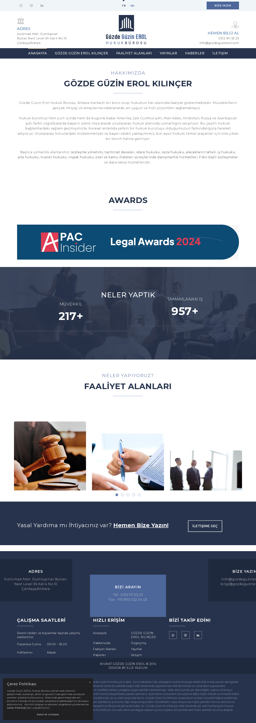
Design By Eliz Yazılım (128, 668)
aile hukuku (28, 157)
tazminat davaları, (120, 152)
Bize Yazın (223, 5)
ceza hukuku (173, 152)
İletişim (220, 53)
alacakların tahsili (201, 152)
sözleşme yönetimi (87, 152)
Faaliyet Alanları (134, 53)
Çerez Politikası (16, 707)
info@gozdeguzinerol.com (219, 43)
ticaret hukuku (54, 157)
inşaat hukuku (81, 157)
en (132, 5)
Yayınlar (168, 53)
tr (124, 5)
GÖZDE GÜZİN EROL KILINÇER (81, 53)
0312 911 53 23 (228, 38)
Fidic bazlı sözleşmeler (218, 157)
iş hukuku (226, 152)
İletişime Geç (205, 534)
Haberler (194, 53)
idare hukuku (148, 152)
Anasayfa (37, 53)
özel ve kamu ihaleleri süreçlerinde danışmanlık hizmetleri (146, 157)
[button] (117, 494)
